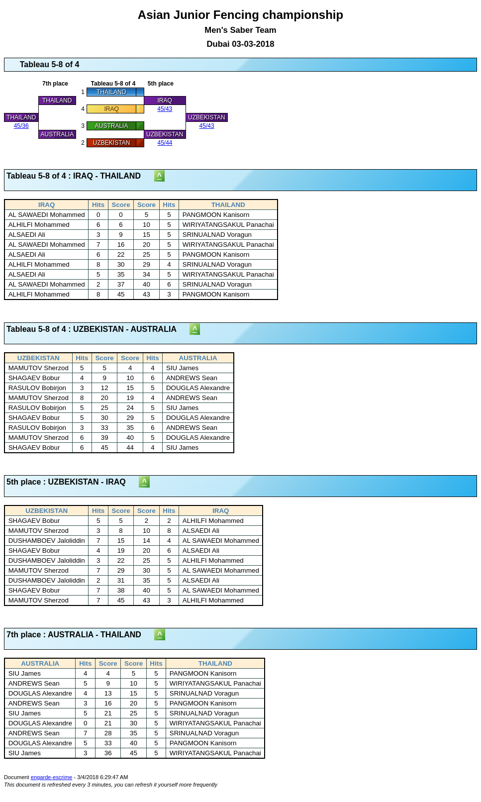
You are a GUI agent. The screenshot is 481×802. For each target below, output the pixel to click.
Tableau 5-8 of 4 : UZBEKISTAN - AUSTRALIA (98, 329)
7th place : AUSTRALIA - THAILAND (80, 634)
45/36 (21, 125)
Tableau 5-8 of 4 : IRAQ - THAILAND (80, 176)
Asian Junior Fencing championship (240, 28)
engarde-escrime (51, 777)
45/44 (164, 142)
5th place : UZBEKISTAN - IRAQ (72, 482)
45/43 (164, 108)
